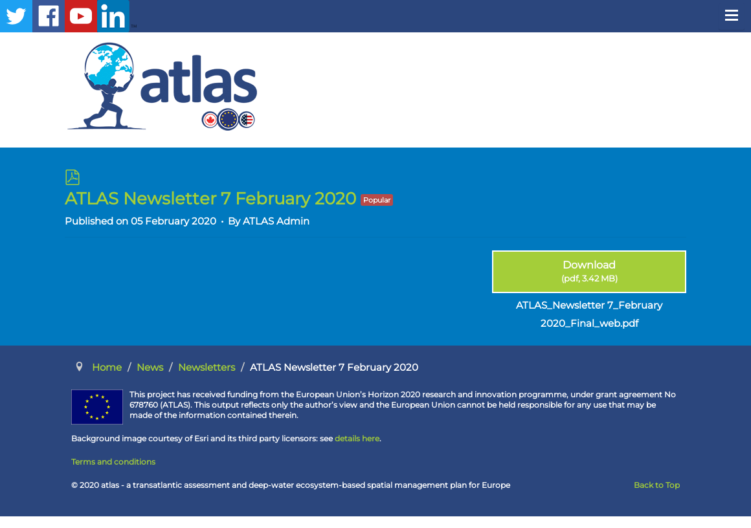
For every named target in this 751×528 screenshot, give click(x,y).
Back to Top (657, 485)
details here (357, 438)
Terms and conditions (113, 462)
